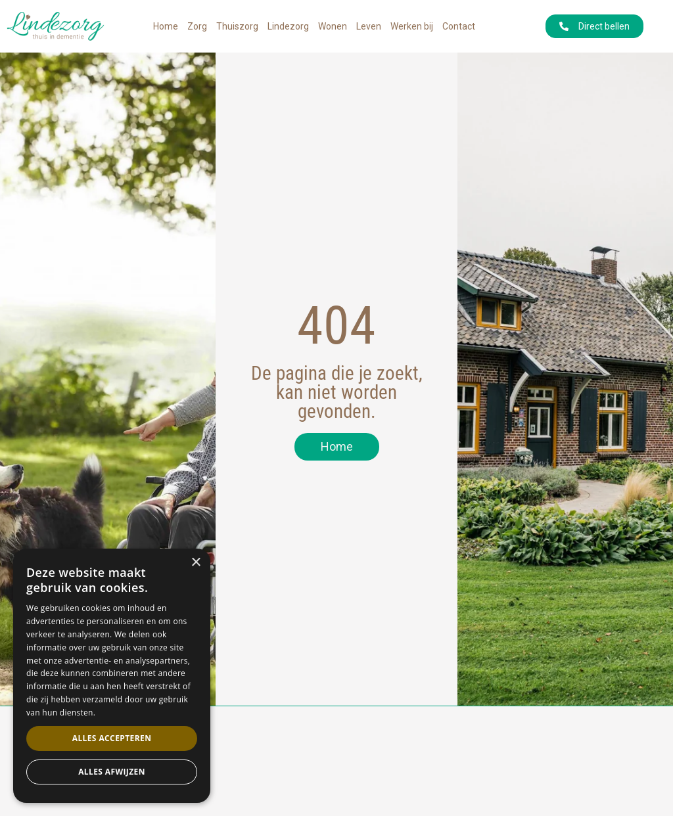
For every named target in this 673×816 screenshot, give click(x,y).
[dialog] (111, 676)
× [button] (195, 563)
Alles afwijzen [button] (111, 771)
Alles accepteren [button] (112, 738)
